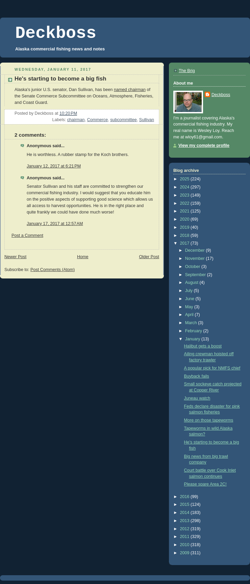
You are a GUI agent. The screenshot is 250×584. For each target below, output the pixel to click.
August (192, 282)
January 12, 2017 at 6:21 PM (54, 166)
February (194, 331)
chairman (76, 119)
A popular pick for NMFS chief (212, 368)
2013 (185, 520)
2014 (185, 512)
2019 (185, 227)
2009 (185, 553)
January (193, 339)
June (190, 298)
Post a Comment (27, 235)
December (195, 250)
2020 (185, 219)
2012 (185, 528)
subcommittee (123, 119)
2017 (185, 243)
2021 (185, 211)
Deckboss (55, 33)
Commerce (97, 119)
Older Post (149, 256)
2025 (185, 179)
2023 (185, 195)
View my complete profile (203, 145)
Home (83, 256)
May (189, 307)
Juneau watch (197, 398)
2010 (185, 544)
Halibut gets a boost (203, 346)
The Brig (187, 70)
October (193, 266)
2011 (185, 536)
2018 (185, 235)
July (189, 290)
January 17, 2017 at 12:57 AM (55, 223)
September (196, 274)
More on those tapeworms (208, 420)
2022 (185, 203)
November (195, 258)
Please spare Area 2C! (205, 484)
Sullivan (146, 119)
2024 (185, 187)
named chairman (130, 89)
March (191, 322)
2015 (185, 504)
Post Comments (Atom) (52, 269)
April (190, 314)
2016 (185, 496)
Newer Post (15, 256)
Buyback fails (196, 376)
